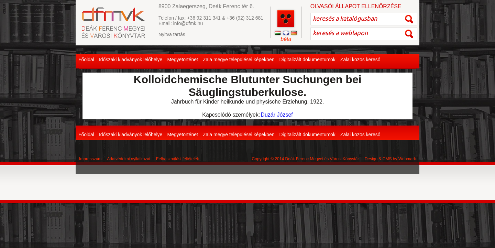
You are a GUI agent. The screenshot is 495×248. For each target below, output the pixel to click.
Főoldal (86, 59)
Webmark (407, 159)
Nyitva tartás (171, 34)
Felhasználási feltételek (177, 159)
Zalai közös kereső (360, 59)
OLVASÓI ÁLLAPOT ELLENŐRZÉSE (356, 6)
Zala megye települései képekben (239, 59)
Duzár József (277, 115)
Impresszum (90, 159)
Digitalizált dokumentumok (307, 59)
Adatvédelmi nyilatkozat (128, 159)
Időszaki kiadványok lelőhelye (130, 59)
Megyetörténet (182, 59)
